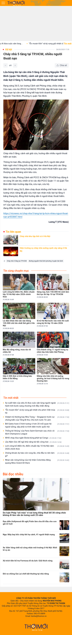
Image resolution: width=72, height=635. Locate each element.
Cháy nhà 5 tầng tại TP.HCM (17, 261)
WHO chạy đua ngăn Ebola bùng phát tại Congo (33, 438)
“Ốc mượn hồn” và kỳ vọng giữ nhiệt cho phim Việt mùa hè (37, 411)
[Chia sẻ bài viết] (62, 65)
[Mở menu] (3, 3)
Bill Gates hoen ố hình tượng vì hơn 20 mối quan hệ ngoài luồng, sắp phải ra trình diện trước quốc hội (37, 425)
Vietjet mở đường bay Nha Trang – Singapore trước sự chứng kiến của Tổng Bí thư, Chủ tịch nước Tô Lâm (37, 418)
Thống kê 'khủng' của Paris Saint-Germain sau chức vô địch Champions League (37, 432)
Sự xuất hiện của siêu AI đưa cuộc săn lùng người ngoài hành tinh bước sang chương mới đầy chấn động (37, 404)
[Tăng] (15, 65)
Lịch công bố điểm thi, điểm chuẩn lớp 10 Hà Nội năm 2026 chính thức (37, 447)
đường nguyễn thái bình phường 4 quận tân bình (46, 261)
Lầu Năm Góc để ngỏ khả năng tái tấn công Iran (33, 442)
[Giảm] (5, 65)
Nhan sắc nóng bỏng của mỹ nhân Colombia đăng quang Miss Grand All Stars (37, 461)
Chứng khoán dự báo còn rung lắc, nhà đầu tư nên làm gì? (37, 454)
